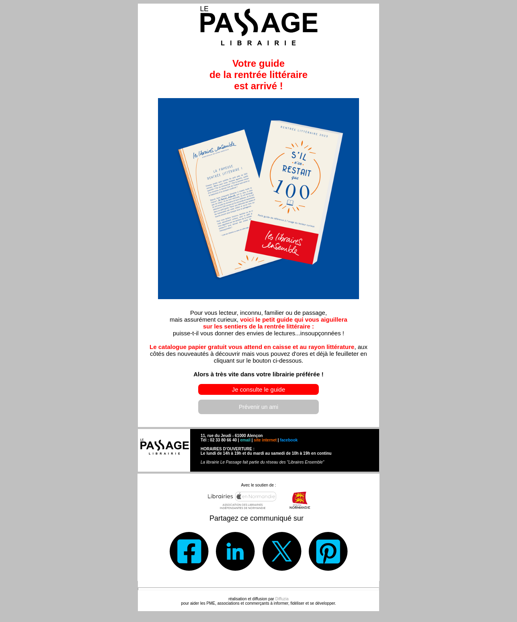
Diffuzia (282, 599)
